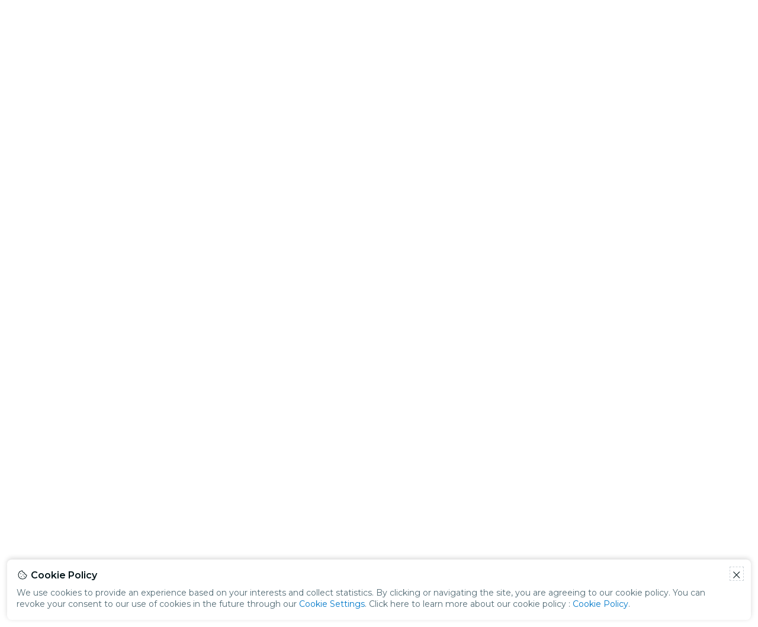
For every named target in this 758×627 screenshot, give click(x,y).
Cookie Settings (332, 604)
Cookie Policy (600, 604)
